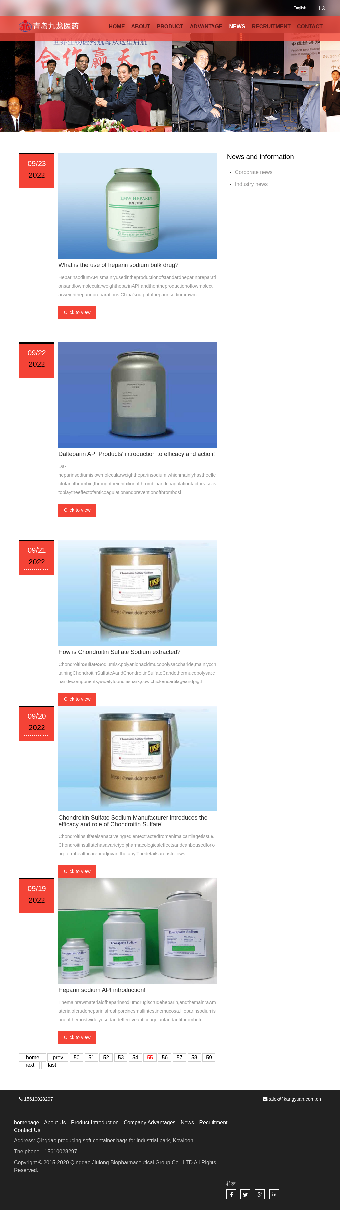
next (29, 1065)
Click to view (77, 312)
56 (165, 1057)
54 (135, 1057)
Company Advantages (150, 1122)
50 (77, 1057)
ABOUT (140, 26)
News (187, 1122)
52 (106, 1057)
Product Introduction (95, 1122)
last (52, 1065)
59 (209, 1057)
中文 (322, 8)
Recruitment (213, 1122)
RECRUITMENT (271, 26)
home (32, 1057)
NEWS (237, 26)
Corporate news (254, 172)
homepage (26, 1122)
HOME (117, 26)
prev (58, 1057)
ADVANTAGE (206, 26)
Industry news (251, 184)
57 (180, 1057)
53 (121, 1057)
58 (194, 1057)
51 (91, 1057)
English (299, 8)
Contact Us (27, 1130)
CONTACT (310, 26)
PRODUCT (170, 26)
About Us (55, 1122)
